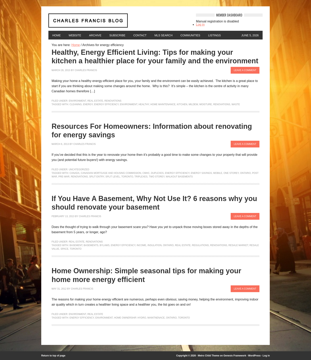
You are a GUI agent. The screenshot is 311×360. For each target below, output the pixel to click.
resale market (238, 245)
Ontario (245, 173)
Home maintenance (163, 104)
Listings (214, 35)
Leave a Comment (245, 70)
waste (235, 104)
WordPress (254, 355)
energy (88, 104)
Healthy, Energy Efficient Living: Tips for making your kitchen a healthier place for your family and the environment (155, 56)
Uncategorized (79, 169)
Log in (200, 24)
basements (91, 245)
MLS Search (164, 35)
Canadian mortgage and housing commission (111, 173)
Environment (77, 100)
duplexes (157, 173)
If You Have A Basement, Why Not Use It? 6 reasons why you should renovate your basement (154, 202)
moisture (205, 104)
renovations (221, 104)
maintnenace (156, 317)
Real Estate (95, 100)
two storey (156, 176)
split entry (96, 176)
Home (56, 35)
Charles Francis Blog (118, 22)
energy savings (201, 173)
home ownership (125, 317)
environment (128, 104)
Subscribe (117, 35)
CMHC (146, 173)
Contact (140, 35)
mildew (193, 104)
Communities (190, 35)
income (141, 245)
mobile (217, 173)
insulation (155, 245)
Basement (75, 245)
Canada (74, 173)
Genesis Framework (235, 355)
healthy (144, 104)
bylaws (105, 245)
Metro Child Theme (208, 355)
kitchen (182, 104)
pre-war (63, 176)
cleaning (75, 104)
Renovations (113, 100)
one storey (231, 173)
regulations (200, 245)
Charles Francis (86, 70)
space (64, 248)
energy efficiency (106, 104)
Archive (95, 35)
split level (112, 176)
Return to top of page (53, 355)
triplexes (141, 176)
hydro (141, 317)
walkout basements (179, 176)
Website (75, 35)
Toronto (127, 176)
